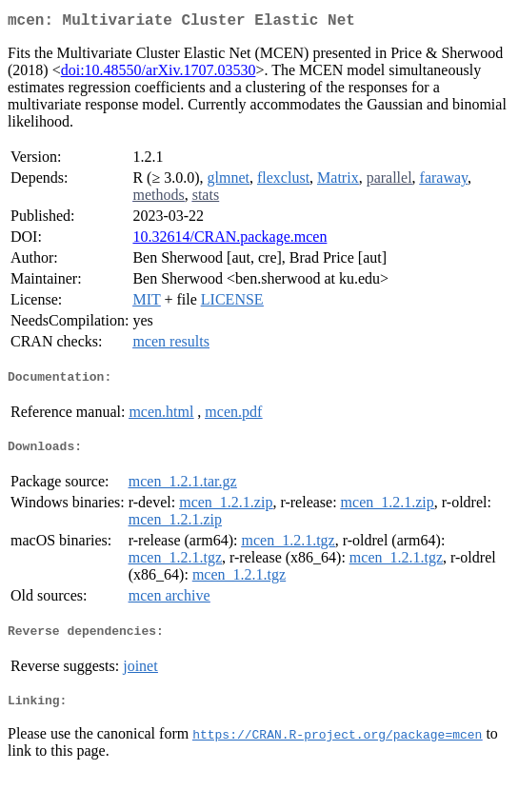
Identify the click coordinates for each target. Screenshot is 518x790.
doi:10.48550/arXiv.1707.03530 (158, 74)
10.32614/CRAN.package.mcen (229, 240)
